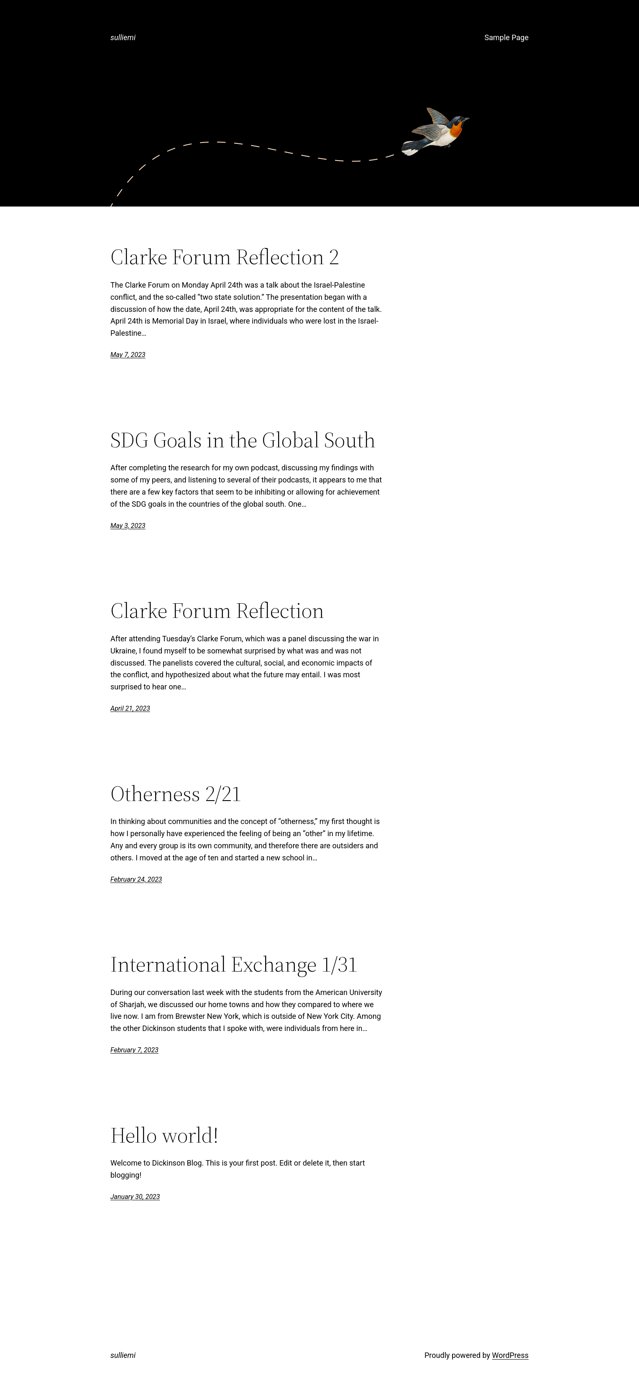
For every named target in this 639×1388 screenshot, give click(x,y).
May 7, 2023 (128, 355)
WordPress (510, 1355)
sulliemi (122, 37)
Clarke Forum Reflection (217, 610)
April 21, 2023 (130, 708)
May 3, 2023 (128, 526)
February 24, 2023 (136, 879)
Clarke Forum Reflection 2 (224, 256)
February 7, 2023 (134, 1050)
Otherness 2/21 (175, 793)
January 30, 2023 (135, 1197)
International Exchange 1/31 (234, 964)
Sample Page (507, 37)
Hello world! (164, 1135)
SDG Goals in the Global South (243, 439)
